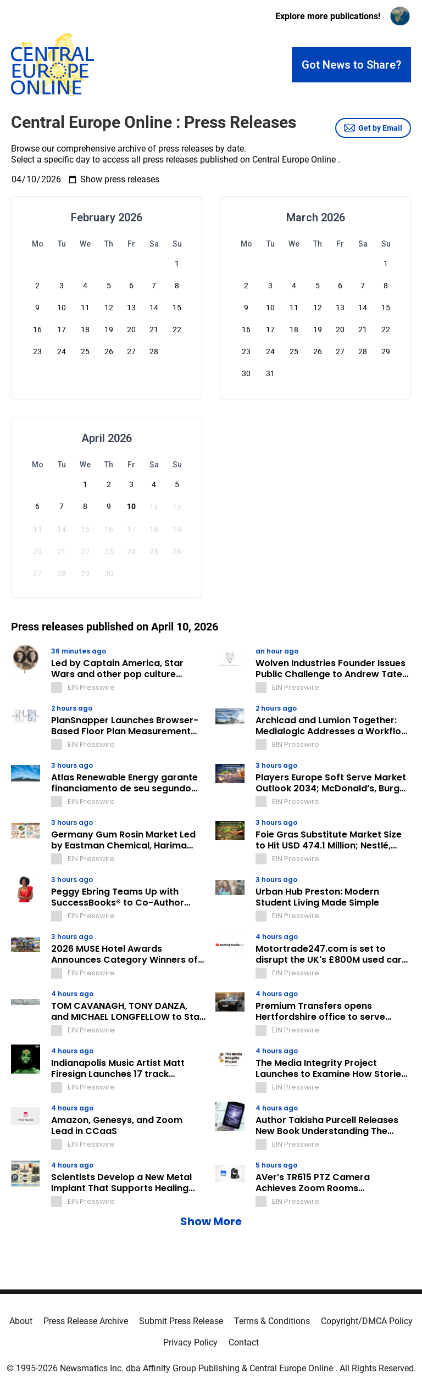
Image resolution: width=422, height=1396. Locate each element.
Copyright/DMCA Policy (367, 1321)
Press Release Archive (85, 1321)
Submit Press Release (181, 1321)
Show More (211, 1221)
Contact (244, 1342)
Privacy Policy (190, 1342)
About (20, 1321)
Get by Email (373, 127)
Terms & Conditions (272, 1321)
